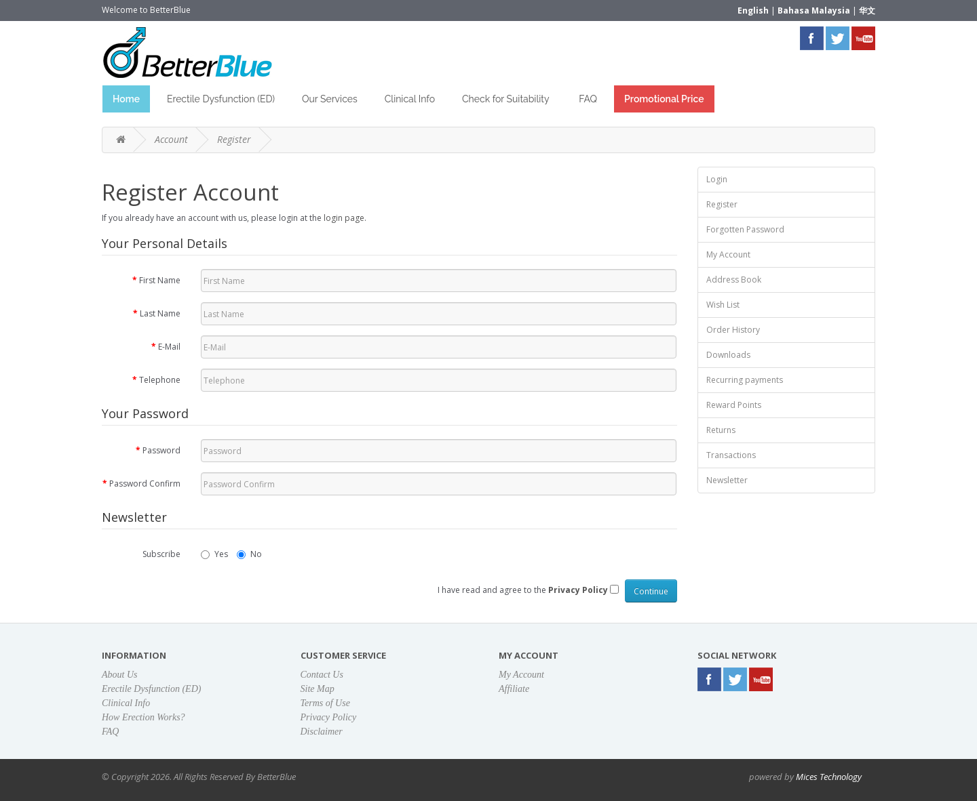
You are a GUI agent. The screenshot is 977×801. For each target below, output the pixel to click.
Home (126, 99)
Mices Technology (829, 777)
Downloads (728, 355)
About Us (120, 675)
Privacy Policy (329, 717)
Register (234, 139)
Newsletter (727, 480)
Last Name (160, 313)
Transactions (731, 455)
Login (716, 179)
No (249, 554)
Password (161, 450)
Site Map (317, 689)
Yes (214, 554)
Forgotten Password (745, 229)
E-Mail (169, 346)
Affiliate (514, 689)
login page (344, 218)
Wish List (723, 304)
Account (171, 139)
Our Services (330, 99)
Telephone (159, 380)
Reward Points (733, 405)
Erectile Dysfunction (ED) (221, 99)
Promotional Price (664, 99)
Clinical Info (410, 99)
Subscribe (161, 554)
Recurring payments (744, 380)
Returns (720, 430)
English (753, 10)
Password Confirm (144, 483)
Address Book (733, 279)
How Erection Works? (143, 717)
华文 (867, 10)
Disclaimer (322, 731)
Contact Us (322, 675)
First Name (159, 280)
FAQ (588, 99)
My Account (728, 254)
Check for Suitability (507, 99)
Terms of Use (325, 703)
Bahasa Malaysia (814, 10)
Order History (733, 329)
